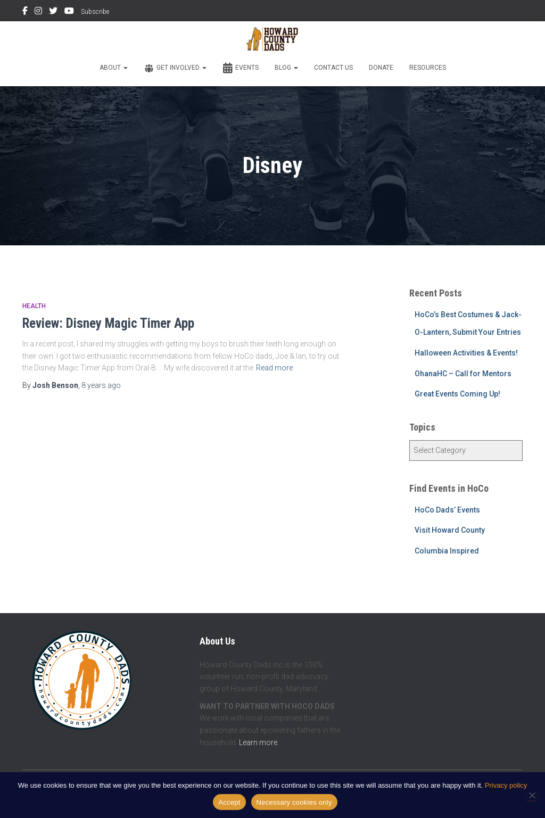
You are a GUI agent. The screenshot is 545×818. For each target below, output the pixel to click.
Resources (427, 67)
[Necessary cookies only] (531, 795)
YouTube (69, 12)
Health (34, 306)
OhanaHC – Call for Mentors (463, 373)
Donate (381, 67)
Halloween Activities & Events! (466, 353)
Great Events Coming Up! (457, 394)
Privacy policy (506, 785)
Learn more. (259, 742)
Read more (274, 367)
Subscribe (95, 11)
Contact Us (333, 67)
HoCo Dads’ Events (447, 510)
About (114, 67)
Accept (229, 802)
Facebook (25, 12)
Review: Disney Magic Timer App (108, 323)
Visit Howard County (450, 530)
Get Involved (175, 68)
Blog (286, 67)
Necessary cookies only (294, 802)
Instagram (38, 12)
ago (101, 385)
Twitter (53, 12)
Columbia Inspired (447, 551)
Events (240, 68)
